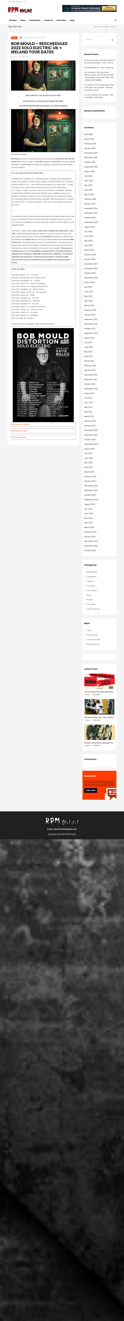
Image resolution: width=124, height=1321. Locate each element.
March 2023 (89, 305)
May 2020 (88, 463)
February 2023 (90, 310)
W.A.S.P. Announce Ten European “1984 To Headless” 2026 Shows (98, 96)
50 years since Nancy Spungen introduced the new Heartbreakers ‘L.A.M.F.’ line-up (99, 61)
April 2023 (88, 301)
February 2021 (90, 421)
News (23, 20)
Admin (15, 57)
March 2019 (89, 527)
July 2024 (88, 232)
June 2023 (88, 292)
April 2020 (88, 467)
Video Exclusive (93, 609)
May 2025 (88, 185)
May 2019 (88, 518)
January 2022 (89, 370)
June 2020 (88, 458)
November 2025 (90, 158)
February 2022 (90, 366)
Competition (92, 577)
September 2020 (91, 444)
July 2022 (88, 342)
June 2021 (88, 403)
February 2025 (90, 199)
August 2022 (89, 338)
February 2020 (90, 477)
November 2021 (90, 379)
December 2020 (90, 430)
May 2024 (88, 241)
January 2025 (89, 204)
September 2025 (91, 167)
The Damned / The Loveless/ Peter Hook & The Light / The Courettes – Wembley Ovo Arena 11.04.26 (99, 87)
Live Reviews (35, 20)
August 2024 (89, 227)
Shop (72, 20)
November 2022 (90, 324)
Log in (89, 630)
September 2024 (91, 222)
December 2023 (90, 264)
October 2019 (89, 495)
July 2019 (88, 509)
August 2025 (89, 171)
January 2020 (89, 481)
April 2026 (88, 134)
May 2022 (88, 352)
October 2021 (89, 384)
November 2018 (90, 546)
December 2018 (90, 541)
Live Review (92, 590)
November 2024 (90, 213)
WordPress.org (93, 644)
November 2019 (90, 490)
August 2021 (89, 393)
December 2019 (90, 486)
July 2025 (88, 176)
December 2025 (90, 153)
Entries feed (92, 635)
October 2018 (89, 550)
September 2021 (91, 389)
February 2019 (90, 532)
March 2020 (89, 472)
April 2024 (88, 245)
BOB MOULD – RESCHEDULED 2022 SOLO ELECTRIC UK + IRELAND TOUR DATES (39, 48)
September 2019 (91, 500)
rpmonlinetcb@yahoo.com (17, 1)
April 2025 (88, 190)
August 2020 (89, 449)
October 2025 (89, 162)
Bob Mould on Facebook (21, 424)
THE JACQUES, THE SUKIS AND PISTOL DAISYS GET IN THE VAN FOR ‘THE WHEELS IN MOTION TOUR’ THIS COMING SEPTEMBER (99, 76)
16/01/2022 (26, 57)
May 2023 (88, 296)
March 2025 (89, 195)
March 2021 (89, 416)
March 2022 (89, 361)
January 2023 (89, 315)
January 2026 (89, 148)
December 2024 (90, 208)
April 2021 (88, 412)
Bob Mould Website (19, 437)
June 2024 (88, 236)
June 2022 (88, 347)
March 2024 (89, 250)
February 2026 (90, 144)
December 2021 (90, 375)
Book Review (92, 572)
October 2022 (89, 329)
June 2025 (88, 181)
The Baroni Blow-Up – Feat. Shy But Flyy (99, 68)
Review (90, 600)
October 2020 (89, 440)
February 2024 (90, 255)
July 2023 (88, 287)
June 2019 (88, 513)
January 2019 (89, 537)
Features (48, 20)
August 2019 (89, 504)
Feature (90, 581)
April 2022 (88, 356)
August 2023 (89, 282)
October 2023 (89, 273)
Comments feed (93, 640)
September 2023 (91, 278)
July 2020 (88, 453)
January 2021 (89, 426)
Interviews (61, 20)
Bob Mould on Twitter (19, 431)
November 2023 (90, 268)
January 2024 (89, 259)
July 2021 (88, 398)
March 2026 (89, 139)
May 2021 (88, 407)
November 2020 (90, 435)
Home (96, 27)
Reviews (13, 20)
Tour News (91, 604)
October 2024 (89, 218)
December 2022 (90, 319)
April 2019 (88, 523)
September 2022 (91, 333)
